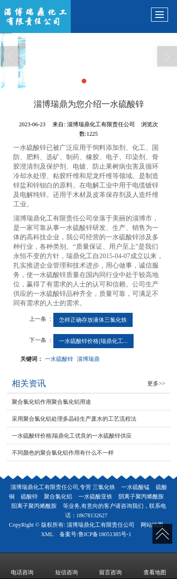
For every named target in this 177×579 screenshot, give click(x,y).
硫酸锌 (29, 496)
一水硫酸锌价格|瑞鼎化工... (93, 341)
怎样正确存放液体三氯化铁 (93, 320)
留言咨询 (110, 566)
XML (47, 534)
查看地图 (154, 566)
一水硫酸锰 (135, 487)
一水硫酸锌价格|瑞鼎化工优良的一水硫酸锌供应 (72, 435)
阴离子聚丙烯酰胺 (141, 496)
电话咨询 (22, 566)
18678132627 (92, 515)
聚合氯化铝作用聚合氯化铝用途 (51, 402)
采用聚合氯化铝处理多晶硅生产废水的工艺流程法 (74, 419)
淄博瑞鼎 (88, 359)
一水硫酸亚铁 (95, 496)
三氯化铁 (104, 487)
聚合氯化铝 (58, 496)
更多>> (156, 383)
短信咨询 (66, 566)
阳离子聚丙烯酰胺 (34, 506)
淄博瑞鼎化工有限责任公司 (101, 525)
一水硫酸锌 (59, 359)
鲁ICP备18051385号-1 (105, 534)
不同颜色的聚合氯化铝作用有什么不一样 (63, 452)
